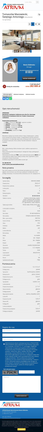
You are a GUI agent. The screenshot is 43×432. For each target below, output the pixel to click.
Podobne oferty (6, 97)
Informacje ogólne (7, 94)
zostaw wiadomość (29, 78)
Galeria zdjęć (32, 24)
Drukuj (39, 24)
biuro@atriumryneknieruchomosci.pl (29, 70)
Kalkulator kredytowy (19, 94)
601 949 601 (29, 71)
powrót (39, 14)
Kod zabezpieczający (9, 369)
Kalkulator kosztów (30, 94)
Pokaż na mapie (36, 24)
